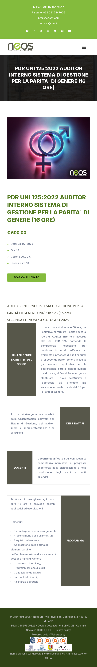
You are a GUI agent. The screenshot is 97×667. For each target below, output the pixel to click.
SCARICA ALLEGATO (26, 277)
